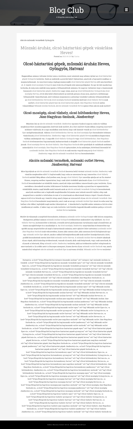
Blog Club (66, 10)
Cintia (76, 56)
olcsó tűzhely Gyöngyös (65, 139)
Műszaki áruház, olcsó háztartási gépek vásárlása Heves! (67, 50)
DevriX (67, 424)
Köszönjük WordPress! (78, 424)
